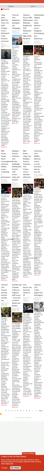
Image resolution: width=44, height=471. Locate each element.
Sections (11, 6)
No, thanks (15, 468)
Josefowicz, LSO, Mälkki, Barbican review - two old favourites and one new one (38, 161)
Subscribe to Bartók (1, 414)
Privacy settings (29, 453)
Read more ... (4, 147)
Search (33, 6)
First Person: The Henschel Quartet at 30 (27, 290)
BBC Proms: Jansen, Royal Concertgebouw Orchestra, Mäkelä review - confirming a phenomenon (6, 164)
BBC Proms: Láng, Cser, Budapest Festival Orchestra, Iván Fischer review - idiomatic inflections (27, 164)
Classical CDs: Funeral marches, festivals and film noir (4, 292)
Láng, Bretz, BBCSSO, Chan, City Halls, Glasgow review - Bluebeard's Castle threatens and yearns (5, 28)
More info (9, 463)
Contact (17, 417)
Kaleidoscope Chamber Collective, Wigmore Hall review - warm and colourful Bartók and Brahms (17, 295)
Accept (4, 468)
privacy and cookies (25, 417)
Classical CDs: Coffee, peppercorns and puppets (38, 290)
